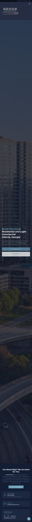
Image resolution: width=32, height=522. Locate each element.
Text (8, 516)
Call (5, 516)
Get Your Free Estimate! (16, 487)
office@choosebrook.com (13, 504)
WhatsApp (13, 516)
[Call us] (29, 519)
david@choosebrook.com (10, 518)
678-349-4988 (19, 243)
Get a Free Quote (16, 249)
